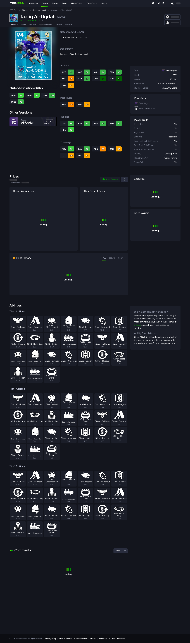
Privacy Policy (50, 638)
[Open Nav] (113, 3)
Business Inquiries (80, 638)
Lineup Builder (76, 3)
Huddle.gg (103, 638)
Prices (64, 3)
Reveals (55, 3)
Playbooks (33, 3)
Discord (137, 325)
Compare (58, 25)
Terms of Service (65, 638)
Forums (104, 3)
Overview (14, 25)
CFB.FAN (13, 10)
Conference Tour (33, 20)
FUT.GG (112, 638)
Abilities (32, 25)
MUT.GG (93, 638)
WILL (22, 20)
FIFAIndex (121, 638)
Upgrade (69, 25)
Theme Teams (92, 3)
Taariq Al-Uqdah (39, 10)
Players (45, 3)
